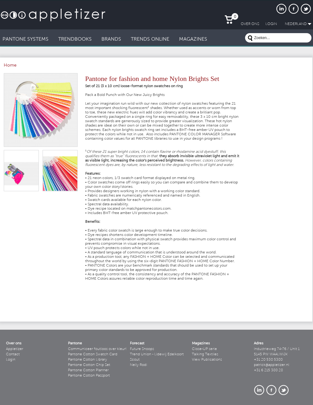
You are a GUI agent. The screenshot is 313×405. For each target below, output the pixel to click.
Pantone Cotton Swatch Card (92, 354)
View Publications (207, 360)
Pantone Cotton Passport (89, 376)
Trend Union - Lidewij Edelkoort (157, 354)
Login (10, 360)
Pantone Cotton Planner (88, 370)
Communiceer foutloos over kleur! (97, 349)
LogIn (271, 24)
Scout (135, 360)
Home (10, 65)
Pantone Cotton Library (87, 360)
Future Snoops (142, 349)
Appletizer (14, 349)
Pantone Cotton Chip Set (89, 365)
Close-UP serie (204, 349)
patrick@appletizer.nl (271, 365)
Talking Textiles (205, 354)
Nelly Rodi (138, 365)
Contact (13, 354)
